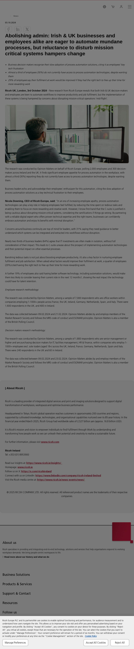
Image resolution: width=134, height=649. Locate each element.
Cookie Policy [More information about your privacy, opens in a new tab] (91, 636)
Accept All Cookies (96, 642)
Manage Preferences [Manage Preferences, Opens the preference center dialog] (15, 642)
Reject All (120, 642)
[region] (67, 632)
